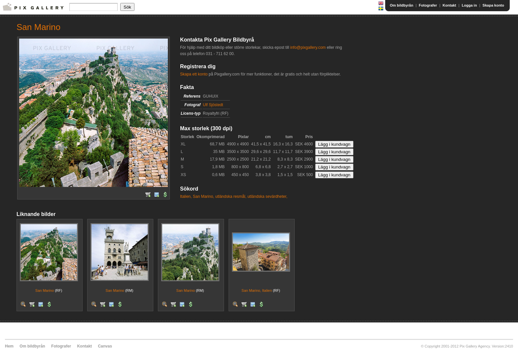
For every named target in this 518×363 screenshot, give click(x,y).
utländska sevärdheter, (267, 196)
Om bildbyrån (401, 5)
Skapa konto (493, 5)
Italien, (186, 196)
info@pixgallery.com (307, 47)
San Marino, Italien (256, 290)
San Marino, (203, 196)
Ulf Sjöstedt (213, 105)
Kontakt (449, 5)
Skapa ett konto (193, 74)
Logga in (469, 5)
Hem (9, 346)
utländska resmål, (230, 196)
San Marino (44, 290)
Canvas (105, 346)
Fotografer (428, 5)
